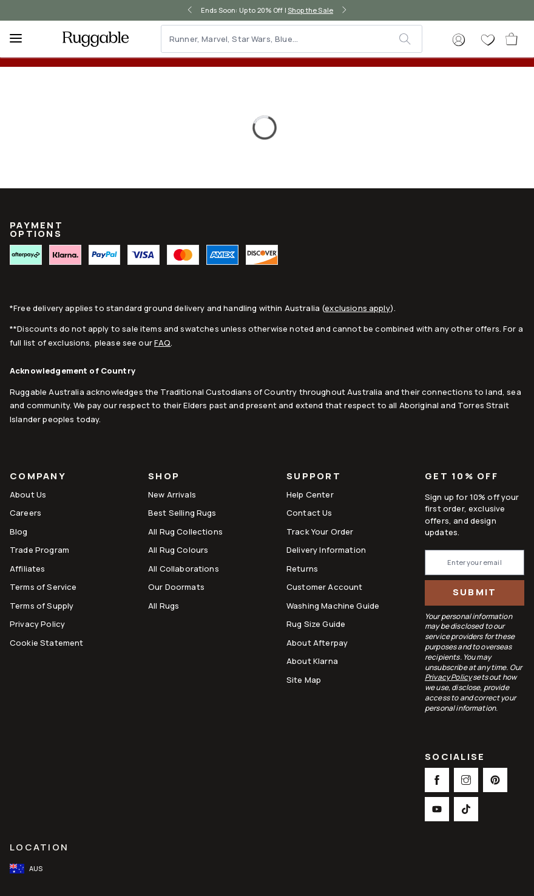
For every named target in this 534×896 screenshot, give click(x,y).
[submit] (410, 39)
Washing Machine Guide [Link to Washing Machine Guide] (332, 605)
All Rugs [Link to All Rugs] (163, 605)
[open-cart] (512, 39)
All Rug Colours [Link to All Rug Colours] (178, 549)
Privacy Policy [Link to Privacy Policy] (37, 623)
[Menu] (21, 39)
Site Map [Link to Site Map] (303, 679)
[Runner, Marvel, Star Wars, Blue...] (280, 39)
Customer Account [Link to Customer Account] (324, 586)
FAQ (162, 342)
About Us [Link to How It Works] (28, 494)
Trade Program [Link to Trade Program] (39, 549)
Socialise (455, 758)
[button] (458, 40)
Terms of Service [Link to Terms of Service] (43, 586)
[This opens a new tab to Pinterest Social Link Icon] (495, 780)
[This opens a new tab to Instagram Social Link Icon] (466, 780)
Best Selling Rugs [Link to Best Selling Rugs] (182, 512)
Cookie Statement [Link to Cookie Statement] (46, 642)
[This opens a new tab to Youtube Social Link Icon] (437, 809)
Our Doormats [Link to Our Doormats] (176, 586)
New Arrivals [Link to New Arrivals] (172, 494)
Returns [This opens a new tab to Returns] (302, 568)
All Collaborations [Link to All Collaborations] (183, 568)
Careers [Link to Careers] (25, 512)
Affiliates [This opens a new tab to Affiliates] (28, 568)
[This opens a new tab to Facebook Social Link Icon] (437, 780)
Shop (164, 477)
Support (313, 477)
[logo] (96, 39)
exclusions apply (357, 308)
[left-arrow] (190, 10)
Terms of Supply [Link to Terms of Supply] (41, 605)
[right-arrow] (344, 10)
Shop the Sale (310, 10)
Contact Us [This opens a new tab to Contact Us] (309, 512)
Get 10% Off (461, 476)
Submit (475, 592)
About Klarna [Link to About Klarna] (312, 660)
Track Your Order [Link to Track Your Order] (319, 531)
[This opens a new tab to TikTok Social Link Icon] (466, 809)
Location (39, 847)
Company (38, 477)
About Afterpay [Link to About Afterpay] (317, 642)
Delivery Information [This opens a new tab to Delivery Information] (326, 549)
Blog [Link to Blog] (19, 531)
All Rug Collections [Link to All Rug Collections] (185, 531)
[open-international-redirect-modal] (27, 868)
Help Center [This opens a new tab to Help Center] (310, 494)
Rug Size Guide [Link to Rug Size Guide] (315, 623)
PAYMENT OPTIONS (36, 229)
